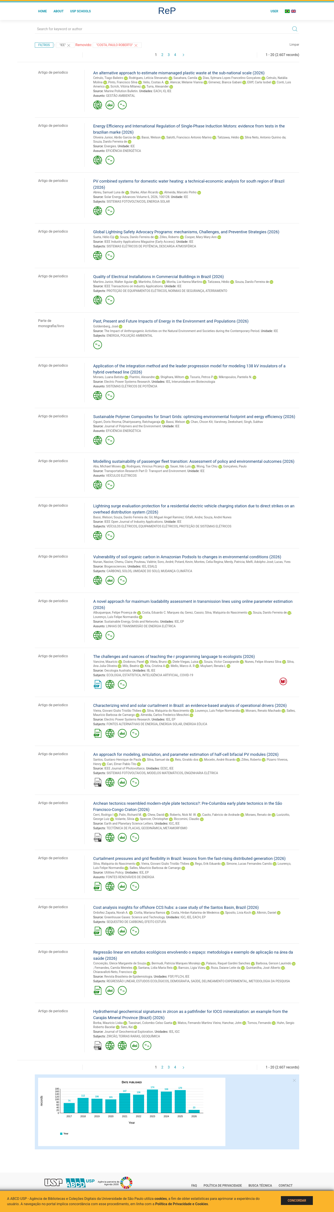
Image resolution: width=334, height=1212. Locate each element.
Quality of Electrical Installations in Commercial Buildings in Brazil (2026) (158, 276)
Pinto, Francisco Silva (122, 82)
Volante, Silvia (124, 819)
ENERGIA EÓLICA (195, 724)
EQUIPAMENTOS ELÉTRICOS (158, 526)
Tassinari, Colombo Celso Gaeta (150, 1023)
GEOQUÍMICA (150, 1036)
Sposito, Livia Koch (238, 912)
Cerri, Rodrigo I (103, 814)
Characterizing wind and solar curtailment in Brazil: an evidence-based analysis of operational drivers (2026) (190, 705)
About (59, 11)
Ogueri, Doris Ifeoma (107, 422)
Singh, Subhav (253, 422)
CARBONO (114, 571)
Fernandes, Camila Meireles (113, 967)
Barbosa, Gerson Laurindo (273, 963)
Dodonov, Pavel (133, 661)
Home (42, 11)
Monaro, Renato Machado (263, 710)
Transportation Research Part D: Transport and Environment (145, 471)
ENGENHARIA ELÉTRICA (201, 773)
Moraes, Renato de (258, 814)
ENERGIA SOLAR (158, 201)
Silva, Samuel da (158, 759)
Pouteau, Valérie (145, 562)
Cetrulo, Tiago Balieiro (108, 78)
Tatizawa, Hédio (228, 137)
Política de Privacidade (223, 1185)
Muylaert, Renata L (213, 666)
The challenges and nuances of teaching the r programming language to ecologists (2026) (174, 656)
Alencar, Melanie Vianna (186, 82)
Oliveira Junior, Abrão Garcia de (114, 137)
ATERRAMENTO (216, 291)
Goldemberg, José (105, 326)
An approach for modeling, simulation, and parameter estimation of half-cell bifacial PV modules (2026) (186, 754)
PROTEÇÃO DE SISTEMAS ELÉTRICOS (205, 526)
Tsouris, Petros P (201, 377)
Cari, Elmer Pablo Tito (121, 764)
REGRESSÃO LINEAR (121, 981)
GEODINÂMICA (151, 828)
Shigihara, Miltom (172, 377)
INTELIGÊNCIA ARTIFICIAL (160, 675)
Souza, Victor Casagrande (221, 661)
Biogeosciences (115, 566)
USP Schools (80, 11)
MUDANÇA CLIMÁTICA (176, 571)
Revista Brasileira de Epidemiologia (128, 976)
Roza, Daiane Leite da (225, 967)
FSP (170, 976)
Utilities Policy (113, 872)
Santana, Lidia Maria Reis (155, 967)
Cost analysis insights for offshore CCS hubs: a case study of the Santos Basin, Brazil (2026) (176, 907)
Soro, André (165, 562)
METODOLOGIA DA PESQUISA (269, 981)
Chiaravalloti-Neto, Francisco (112, 972)
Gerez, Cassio (194, 612)
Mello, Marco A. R (183, 666)
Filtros (44, 45)
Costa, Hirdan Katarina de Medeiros (195, 912)
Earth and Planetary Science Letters (128, 823)
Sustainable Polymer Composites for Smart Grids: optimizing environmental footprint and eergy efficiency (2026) (194, 416)
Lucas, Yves (283, 562)
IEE (169, 91)
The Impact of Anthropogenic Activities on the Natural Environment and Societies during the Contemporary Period (181, 331)
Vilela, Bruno (158, 661)
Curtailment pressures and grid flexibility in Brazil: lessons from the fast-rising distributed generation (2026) (189, 858)
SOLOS (127, 571)
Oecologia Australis (117, 670)
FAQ (194, 1185)
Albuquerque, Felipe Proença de (114, 612)
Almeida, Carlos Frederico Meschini (165, 715)
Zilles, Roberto (169, 237)
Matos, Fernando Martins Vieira (199, 1023)
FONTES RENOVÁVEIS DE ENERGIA (130, 877)
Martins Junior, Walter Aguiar (113, 282)
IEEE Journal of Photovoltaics (124, 768)
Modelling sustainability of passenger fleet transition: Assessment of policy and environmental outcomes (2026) (193, 461)
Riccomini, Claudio (186, 819)
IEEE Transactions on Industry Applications (133, 286)
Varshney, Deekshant (228, 422)
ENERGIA (113, 335)
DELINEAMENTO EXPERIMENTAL (224, 981)
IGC (171, 823)
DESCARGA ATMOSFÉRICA (177, 246)
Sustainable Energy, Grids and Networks (131, 621)
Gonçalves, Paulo (235, 466)
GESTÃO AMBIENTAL (120, 95)
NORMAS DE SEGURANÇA (186, 291)
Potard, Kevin (184, 562)
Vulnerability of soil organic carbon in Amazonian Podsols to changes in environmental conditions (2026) (187, 557)
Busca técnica (260, 1185)
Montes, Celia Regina (208, 562)
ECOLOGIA (114, 675)
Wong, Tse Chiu (207, 466)
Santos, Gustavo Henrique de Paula (117, 759)
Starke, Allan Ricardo (144, 192)
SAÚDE (195, 981)
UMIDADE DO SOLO (146, 571)
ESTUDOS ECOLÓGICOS (152, 981)
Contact (286, 1185)
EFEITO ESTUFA (155, 922)
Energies (110, 146)
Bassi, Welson (151, 137)
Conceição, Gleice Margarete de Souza (119, 963)
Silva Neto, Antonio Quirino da (265, 137)
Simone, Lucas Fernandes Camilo (249, 863)
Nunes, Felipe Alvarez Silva (263, 661)
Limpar (294, 44)
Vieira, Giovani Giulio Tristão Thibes (117, 710)
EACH (157, 91)
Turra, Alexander (158, 86)
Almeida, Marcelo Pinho (180, 192)
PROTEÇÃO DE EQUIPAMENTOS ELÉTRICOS (137, 291)
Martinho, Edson (150, 282)
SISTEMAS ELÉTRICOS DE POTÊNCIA (132, 246)
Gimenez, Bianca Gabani (225, 82)
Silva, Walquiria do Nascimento (226, 612)
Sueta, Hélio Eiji (103, 237)
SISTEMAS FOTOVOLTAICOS (126, 201)
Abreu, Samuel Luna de (108, 192)
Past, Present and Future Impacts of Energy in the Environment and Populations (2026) (171, 321)
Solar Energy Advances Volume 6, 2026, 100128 (136, 197)
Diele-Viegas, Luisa (185, 661)
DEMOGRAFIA (179, 981)
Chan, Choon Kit (202, 422)
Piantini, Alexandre (142, 377)
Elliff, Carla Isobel (259, 82)
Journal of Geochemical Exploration (128, 1031)
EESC (164, 768)
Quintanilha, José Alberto (263, 967)
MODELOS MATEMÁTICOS (165, 773)
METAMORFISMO (175, 828)
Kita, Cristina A (155, 666)
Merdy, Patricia (234, 562)
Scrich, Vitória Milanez (125, 86)
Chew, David (156, 814)
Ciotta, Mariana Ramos (149, 912)
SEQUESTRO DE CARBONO (125, 922)
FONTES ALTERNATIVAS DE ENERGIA (132, 724)
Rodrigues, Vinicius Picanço (145, 466)
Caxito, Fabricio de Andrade (221, 814)
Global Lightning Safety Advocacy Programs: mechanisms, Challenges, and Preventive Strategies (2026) (186, 232)
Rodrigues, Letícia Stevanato (148, 78)
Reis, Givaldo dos (186, 759)
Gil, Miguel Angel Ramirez (166, 517)
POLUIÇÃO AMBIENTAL (137, 335)
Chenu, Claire (124, 562)
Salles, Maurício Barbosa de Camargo (155, 868)
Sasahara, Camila (185, 78)
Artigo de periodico (53, 72)
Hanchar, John (232, 1023)
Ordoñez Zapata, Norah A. (110, 912)
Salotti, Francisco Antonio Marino (189, 137)
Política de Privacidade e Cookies (181, 1204)
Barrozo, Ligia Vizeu (191, 967)
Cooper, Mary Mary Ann (201, 237)
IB (148, 670)
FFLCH (179, 976)
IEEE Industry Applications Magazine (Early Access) (139, 241)
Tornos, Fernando (259, 1023)
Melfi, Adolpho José (259, 562)
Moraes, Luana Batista (108, 377)
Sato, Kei (127, 1027)
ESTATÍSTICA (131, 675)
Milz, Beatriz (130, 666)
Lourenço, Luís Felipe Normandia (115, 617)
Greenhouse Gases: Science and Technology (134, 917)
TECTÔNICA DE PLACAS (123, 828)
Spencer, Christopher (154, 819)
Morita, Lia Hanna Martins (184, 282)
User (274, 11)
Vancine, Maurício (105, 661)
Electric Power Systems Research (127, 381)
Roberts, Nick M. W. (183, 814)
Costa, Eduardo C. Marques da (163, 612)
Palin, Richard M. (130, 814)
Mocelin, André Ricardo (220, 759)
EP (182, 621)
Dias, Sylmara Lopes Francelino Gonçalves (232, 78)
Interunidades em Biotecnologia (193, 381)
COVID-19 (186, 675)
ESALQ (152, 566)
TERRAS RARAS (129, 1036)
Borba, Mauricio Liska (108, 1023)
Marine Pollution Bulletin (120, 91)
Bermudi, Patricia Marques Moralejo (176, 963)
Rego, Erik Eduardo (208, 863)
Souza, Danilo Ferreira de (110, 141)
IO (164, 91)
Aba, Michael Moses (107, 466)
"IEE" (65, 45)
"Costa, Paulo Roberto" (117, 45)
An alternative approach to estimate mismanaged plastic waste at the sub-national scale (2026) (179, 73)
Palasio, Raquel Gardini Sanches (228, 963)
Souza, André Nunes (218, 517)
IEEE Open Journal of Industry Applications (133, 521)
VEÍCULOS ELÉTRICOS (121, 475)
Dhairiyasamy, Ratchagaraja (141, 422)
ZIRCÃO (112, 1036)
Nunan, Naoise (103, 562)
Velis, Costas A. (153, 82)
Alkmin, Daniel (266, 912)
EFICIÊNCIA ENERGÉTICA (123, 151)
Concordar (297, 1200)
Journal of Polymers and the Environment (132, 426)
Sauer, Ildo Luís (180, 466)
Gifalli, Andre (193, 517)
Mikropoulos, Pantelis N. (235, 377)
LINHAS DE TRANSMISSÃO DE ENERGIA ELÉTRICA (141, 626)
